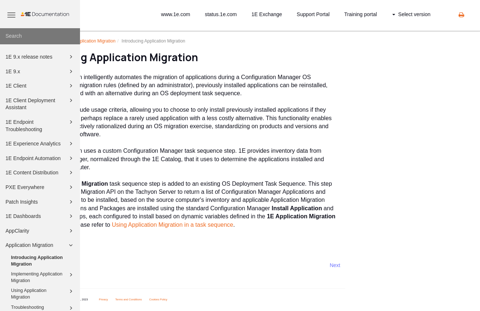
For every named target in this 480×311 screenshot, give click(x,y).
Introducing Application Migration (37, 261)
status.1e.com (221, 14)
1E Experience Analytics (40, 144)
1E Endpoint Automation (40, 158)
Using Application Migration (43, 293)
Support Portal (313, 14)
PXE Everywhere (40, 187)
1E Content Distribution (40, 173)
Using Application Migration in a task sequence (235, 225)
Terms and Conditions (191, 299)
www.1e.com (175, 14)
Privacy (165, 299)
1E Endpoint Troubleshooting (40, 125)
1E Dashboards (40, 216)
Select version (411, 14)
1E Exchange (266, 14)
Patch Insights (40, 202)
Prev (99, 265)
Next (397, 265)
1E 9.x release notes (40, 57)
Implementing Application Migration (43, 277)
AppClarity (40, 231)
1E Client (40, 86)
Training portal (360, 14)
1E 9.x (40, 71)
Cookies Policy (221, 299)
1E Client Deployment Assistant (40, 103)
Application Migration (40, 245)
